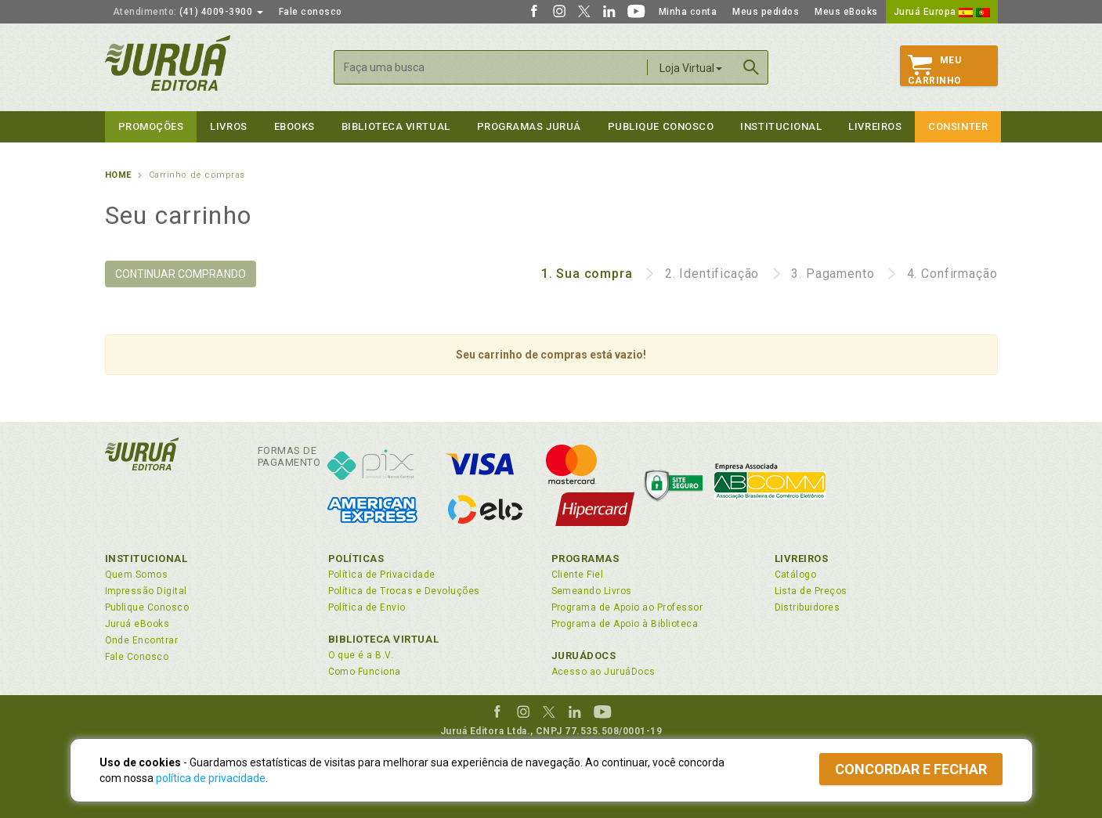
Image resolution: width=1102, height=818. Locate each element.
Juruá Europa (942, 11)
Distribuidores (807, 607)
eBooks (294, 126)
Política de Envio (367, 607)
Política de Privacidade (381, 574)
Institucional (781, 126)
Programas (585, 558)
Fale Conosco (137, 656)
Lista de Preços (811, 591)
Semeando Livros (591, 591)
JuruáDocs (583, 655)
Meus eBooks (846, 11)
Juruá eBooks (137, 623)
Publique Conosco (661, 126)
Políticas (356, 558)
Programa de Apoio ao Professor (627, 607)
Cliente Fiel (577, 574)
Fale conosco (310, 11)
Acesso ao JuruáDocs (603, 671)
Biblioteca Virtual (383, 639)
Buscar (751, 67)
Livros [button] (228, 126)
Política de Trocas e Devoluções (404, 591)
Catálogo (796, 574)
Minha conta (688, 11)
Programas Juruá (529, 126)
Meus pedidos (765, 11)
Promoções (151, 126)
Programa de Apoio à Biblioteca (625, 623)
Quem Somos (136, 574)
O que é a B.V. (361, 655)
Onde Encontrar (142, 640)
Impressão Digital (146, 591)
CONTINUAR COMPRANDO (180, 274)
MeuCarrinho (935, 70)
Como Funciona (364, 671)
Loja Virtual (690, 68)
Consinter (958, 126)
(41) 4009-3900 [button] (188, 11)
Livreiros (874, 126)
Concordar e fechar (911, 769)
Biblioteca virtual (395, 126)
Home (118, 175)
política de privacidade (211, 778)
